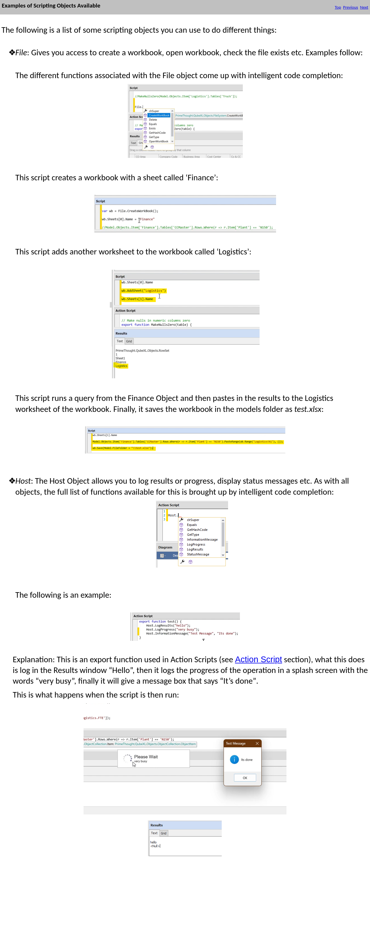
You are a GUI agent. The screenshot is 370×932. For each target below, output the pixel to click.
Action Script (258, 659)
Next (364, 7)
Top (338, 7)
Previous (350, 7)
